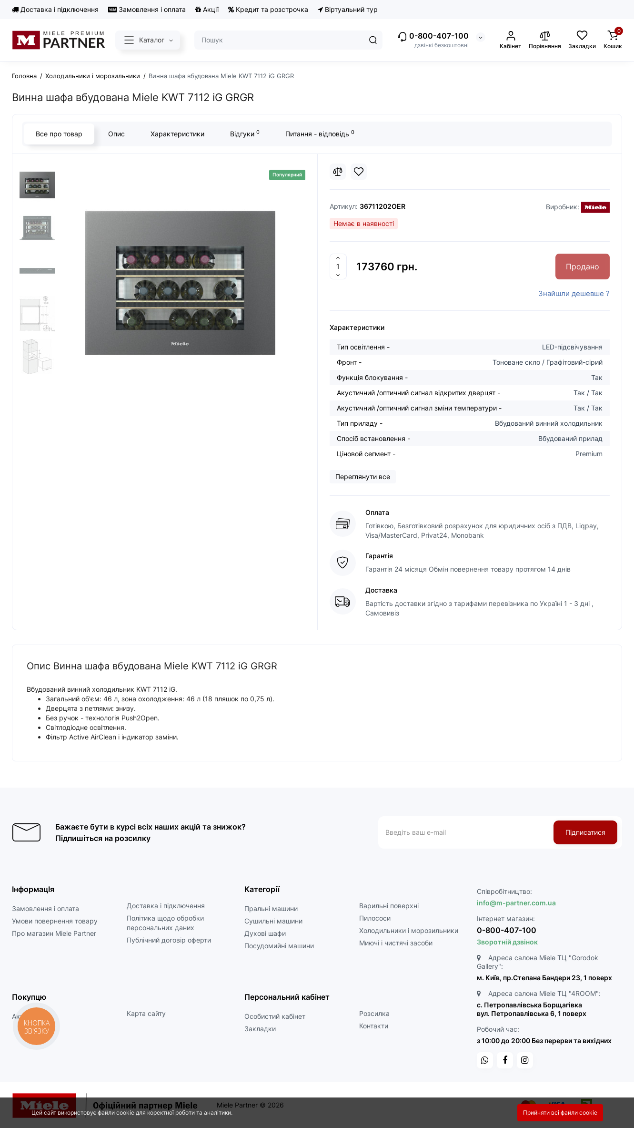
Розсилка (374, 1013)
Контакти (373, 1026)
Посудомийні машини (279, 946)
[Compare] (338, 172)
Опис (116, 134)
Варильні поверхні (389, 906)
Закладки (260, 1029)
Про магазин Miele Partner (54, 933)
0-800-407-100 (433, 36)
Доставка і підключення (55, 9)
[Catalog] (147, 40)
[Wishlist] (359, 172)
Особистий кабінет (274, 1016)
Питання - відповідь (319, 133)
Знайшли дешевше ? (574, 293)
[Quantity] (338, 266)
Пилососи (375, 918)
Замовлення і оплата (147, 9)
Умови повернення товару (55, 921)
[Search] (373, 40)
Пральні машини (271, 908)
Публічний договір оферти (169, 940)
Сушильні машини (273, 921)
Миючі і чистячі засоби (396, 943)
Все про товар (59, 134)
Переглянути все (362, 476)
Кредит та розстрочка (268, 9)
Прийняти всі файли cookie (560, 1112)
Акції (207, 9)
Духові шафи (265, 933)
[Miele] (595, 207)
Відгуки (245, 133)
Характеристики (177, 134)
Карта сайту (146, 1013)
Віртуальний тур (348, 9)
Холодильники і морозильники (408, 930)
